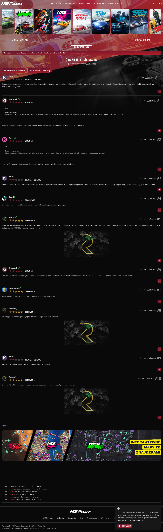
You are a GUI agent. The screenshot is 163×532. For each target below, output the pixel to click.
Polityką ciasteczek (136, 520)
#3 (159, 178)
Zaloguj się (156, 3)
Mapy (75, 3)
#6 (159, 269)
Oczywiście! (125, 525)
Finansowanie (92, 518)
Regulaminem (122, 520)
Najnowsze (13, 70)
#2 (159, 139)
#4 (159, 198)
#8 (159, 310)
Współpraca (105, 518)
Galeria (81, 3)
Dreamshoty (101, 3)
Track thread (34, 70)
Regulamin (72, 518)
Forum (110, 3)
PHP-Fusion (39, 526)
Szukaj (119, 3)
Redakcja (60, 518)
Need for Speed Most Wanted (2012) (55, 53)
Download (67, 3)
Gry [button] (52, 3)
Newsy (58, 3)
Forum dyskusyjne (20, 53)
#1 (159, 100)
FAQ (81, 518)
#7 (159, 289)
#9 (159, 358)
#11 (158, 77)
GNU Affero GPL (48, 528)
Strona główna (7, 53)
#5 (159, 219)
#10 (158, 378)
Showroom (90, 3)
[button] (14, 445)
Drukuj (46, 70)
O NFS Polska (48, 518)
